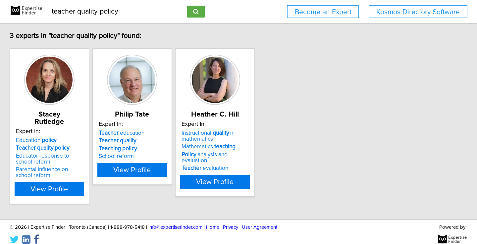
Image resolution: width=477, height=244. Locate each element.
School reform (163, 156)
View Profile (88, 181)
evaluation (268, 162)
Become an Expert (323, 12)
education (168, 133)
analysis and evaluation (281, 155)
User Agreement (259, 220)
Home (212, 220)
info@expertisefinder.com (175, 220)
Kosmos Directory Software (418, 12)
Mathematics (272, 147)
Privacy (230, 220)
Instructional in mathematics (271, 136)
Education (66, 133)
